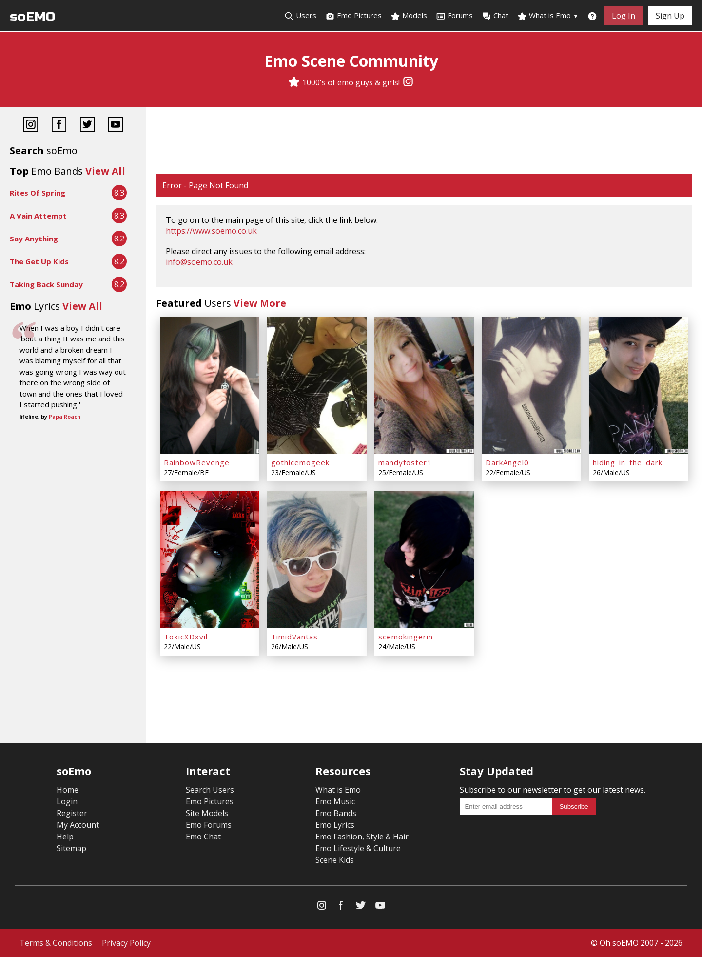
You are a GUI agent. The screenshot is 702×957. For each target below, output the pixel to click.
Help (65, 836)
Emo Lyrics (334, 824)
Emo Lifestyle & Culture (358, 848)
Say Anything (34, 238)
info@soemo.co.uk (199, 262)
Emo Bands (335, 813)
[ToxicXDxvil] (209, 559)
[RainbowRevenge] (209, 385)
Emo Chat (203, 836)
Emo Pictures (353, 15)
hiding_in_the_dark (628, 462)
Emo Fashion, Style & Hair (362, 836)
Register (72, 813)
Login (67, 801)
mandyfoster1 (405, 462)
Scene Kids (334, 860)
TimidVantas (294, 636)
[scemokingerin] (424, 559)
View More (260, 303)
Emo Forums (209, 824)
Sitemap (71, 848)
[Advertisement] (424, 141)
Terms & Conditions (56, 942)
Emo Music (335, 801)
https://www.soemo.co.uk (211, 230)
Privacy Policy (126, 942)
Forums (454, 15)
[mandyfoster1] (424, 385)
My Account (78, 824)
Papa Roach (64, 416)
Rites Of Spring (37, 193)
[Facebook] (59, 125)
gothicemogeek (300, 462)
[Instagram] (408, 82)
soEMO (32, 16)
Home (67, 789)
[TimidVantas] (317, 559)
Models (408, 15)
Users (300, 15)
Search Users (210, 789)
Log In (623, 15)
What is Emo (548, 15)
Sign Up (670, 15)
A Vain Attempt (38, 215)
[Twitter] (87, 125)
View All (105, 171)
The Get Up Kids (39, 261)
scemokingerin (405, 636)
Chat (495, 15)
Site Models (207, 813)
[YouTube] (115, 125)
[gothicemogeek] (317, 385)
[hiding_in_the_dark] (638, 385)
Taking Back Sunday (46, 284)
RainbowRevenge (197, 462)
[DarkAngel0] (531, 385)
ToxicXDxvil (186, 636)
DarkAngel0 (507, 462)
